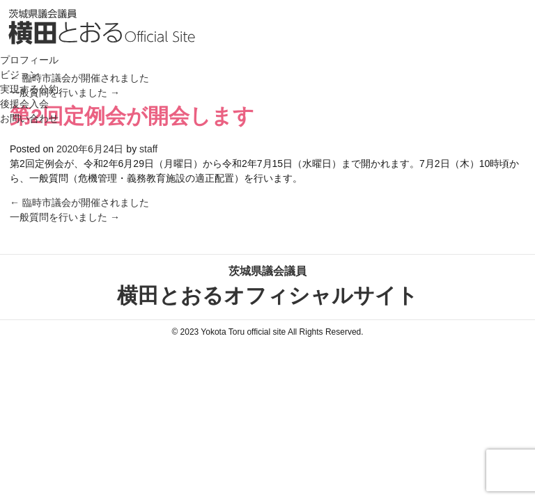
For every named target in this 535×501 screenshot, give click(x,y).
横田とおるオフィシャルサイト (267, 285)
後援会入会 (24, 103)
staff (148, 148)
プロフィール (29, 59)
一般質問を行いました (65, 217)
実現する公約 (29, 89)
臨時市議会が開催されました (79, 202)
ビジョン (19, 74)
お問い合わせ (29, 118)
